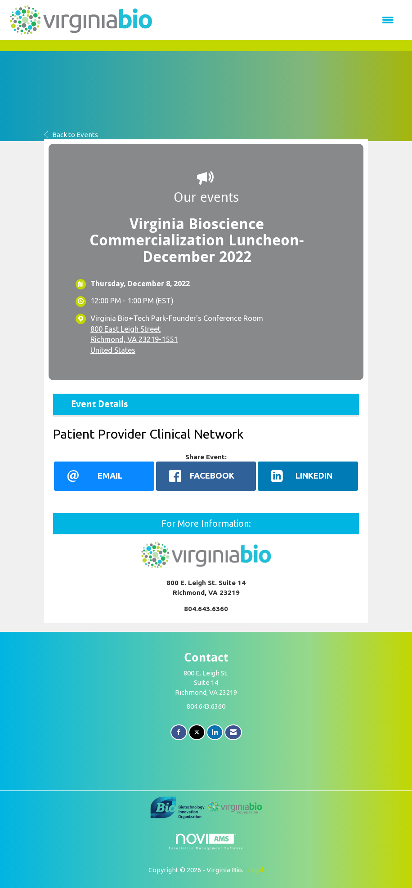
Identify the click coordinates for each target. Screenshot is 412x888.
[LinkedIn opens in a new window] (308, 476)
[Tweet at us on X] (196, 732)
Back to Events (71, 134)
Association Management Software (205, 842)
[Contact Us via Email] (233, 732)
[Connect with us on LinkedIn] (214, 732)
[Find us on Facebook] (178, 732)
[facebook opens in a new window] (206, 476)
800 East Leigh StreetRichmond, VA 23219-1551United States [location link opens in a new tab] (134, 339)
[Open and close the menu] (279, 20)
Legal (255, 870)
